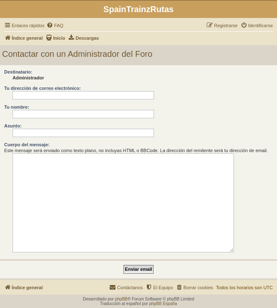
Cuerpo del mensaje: (26, 144)
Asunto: (13, 125)
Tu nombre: (16, 106)
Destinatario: (18, 71)
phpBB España (163, 303)
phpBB (121, 299)
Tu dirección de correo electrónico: (42, 88)
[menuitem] (54, 25)
